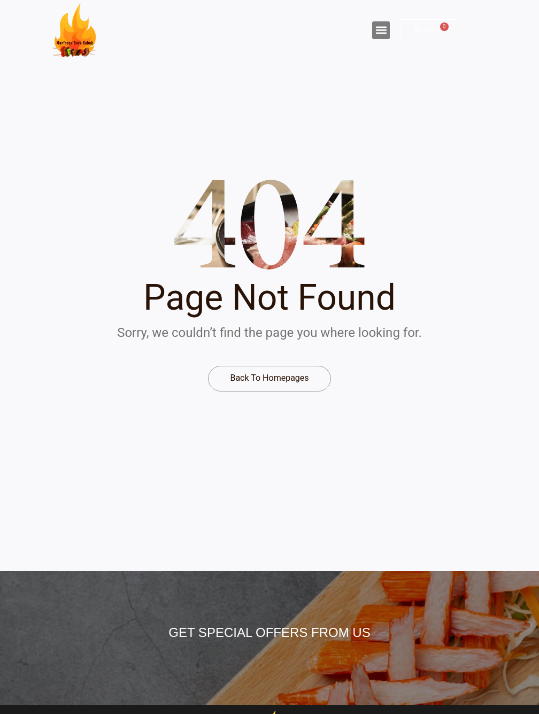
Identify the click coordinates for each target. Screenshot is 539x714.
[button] (381, 30)
